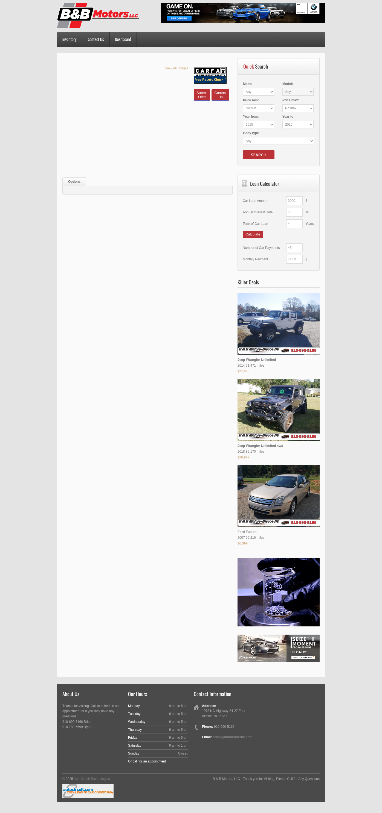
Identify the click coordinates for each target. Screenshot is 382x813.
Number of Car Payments (261, 248)
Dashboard (123, 39)
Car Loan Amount (255, 201)
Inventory (69, 39)
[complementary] (365, 796)
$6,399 (243, 543)
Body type (251, 133)
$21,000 (243, 371)
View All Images (177, 68)
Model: (287, 84)
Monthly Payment (255, 259)
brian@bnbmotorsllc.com (232, 737)
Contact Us (96, 39)
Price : (251, 100)
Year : (251, 117)
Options (74, 182)
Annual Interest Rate (258, 212)
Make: (247, 84)
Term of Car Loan (255, 224)
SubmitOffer (201, 95)
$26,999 (243, 457)
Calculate (252, 234)
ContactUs (220, 95)
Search (259, 154)
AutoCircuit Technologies (92, 779)
